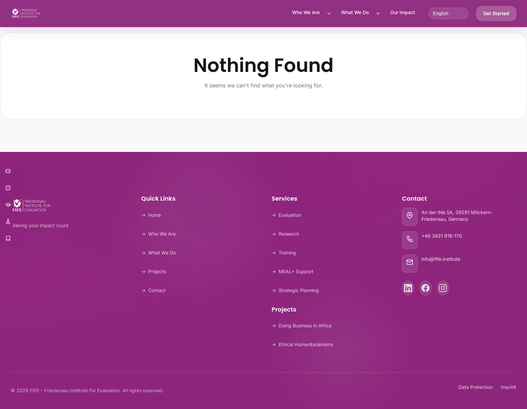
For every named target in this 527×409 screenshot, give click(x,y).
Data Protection (475, 387)
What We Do (355, 12)
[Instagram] (443, 288)
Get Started (496, 13)
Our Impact (402, 12)
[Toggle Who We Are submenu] (329, 13)
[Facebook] (425, 288)
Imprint (508, 387)
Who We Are (306, 12)
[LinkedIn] (408, 288)
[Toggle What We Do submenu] (378, 13)
